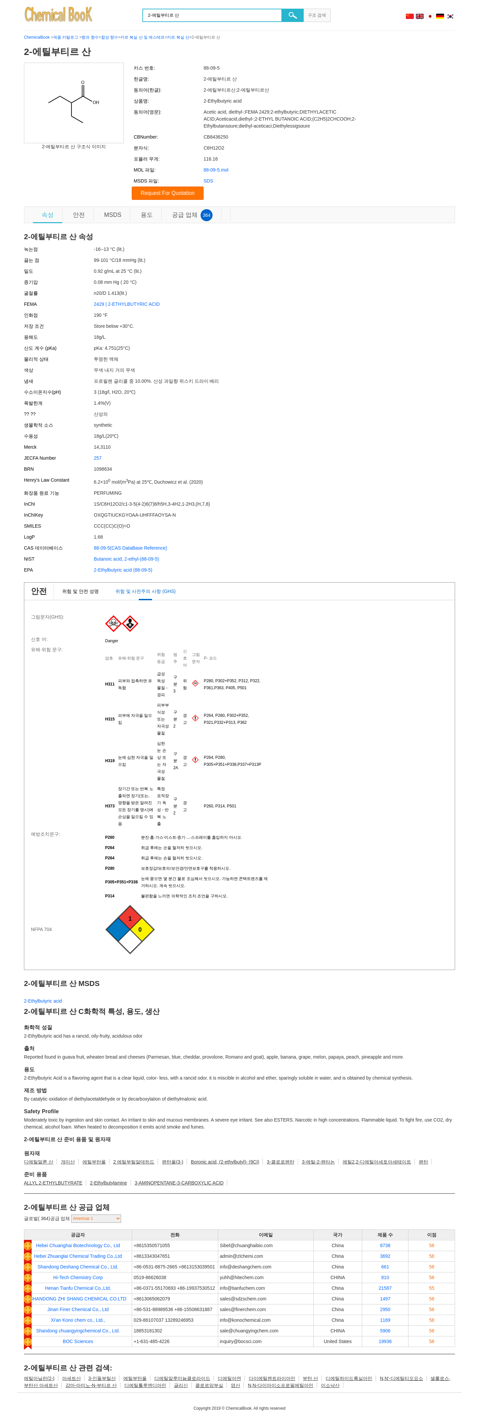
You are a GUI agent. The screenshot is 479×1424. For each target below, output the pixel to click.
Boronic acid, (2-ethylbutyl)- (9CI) (225, 1162)
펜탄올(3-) (172, 1162)
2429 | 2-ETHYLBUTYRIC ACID (127, 304)
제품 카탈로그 (65, 37)
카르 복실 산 (178, 37)
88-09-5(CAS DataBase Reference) (130, 548)
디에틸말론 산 (38, 1162)
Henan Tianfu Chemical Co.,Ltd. (78, 1288)
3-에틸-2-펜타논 (318, 1162)
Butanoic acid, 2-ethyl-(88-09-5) (126, 559)
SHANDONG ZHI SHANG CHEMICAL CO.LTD (78, 1298)
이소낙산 (330, 1385)
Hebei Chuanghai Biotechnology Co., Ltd (78, 1245)
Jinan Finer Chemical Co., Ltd (77, 1309)
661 (385, 1266)
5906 (385, 1330)
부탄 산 (310, 1378)
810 (385, 1277)
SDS (208, 181)
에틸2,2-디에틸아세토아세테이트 (377, 1162)
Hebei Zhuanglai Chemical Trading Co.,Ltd (78, 1256)
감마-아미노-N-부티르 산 (91, 1385)
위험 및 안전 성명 (80, 591)
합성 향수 (109, 37)
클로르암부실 (209, 1385)
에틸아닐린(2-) (39, 1378)
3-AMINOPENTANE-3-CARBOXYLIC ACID (179, 1183)
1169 (385, 1320)
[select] (96, 1218)
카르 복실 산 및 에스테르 (142, 37)
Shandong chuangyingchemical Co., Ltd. (78, 1330)
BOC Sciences (78, 1341)
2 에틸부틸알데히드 (134, 1162)
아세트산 (71, 1378)
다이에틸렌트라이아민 (272, 1378)
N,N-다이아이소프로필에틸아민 (280, 1385)
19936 (385, 1341)
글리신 (181, 1385)
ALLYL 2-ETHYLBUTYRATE (53, 1183)
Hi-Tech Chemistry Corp (78, 1277)
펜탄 (423, 1162)
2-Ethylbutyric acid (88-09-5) (123, 570)
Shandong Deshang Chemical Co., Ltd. (78, 1266)
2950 (385, 1309)
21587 (385, 1288)
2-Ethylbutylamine (108, 1183)
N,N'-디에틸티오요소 (401, 1378)
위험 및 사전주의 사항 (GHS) (145, 591)
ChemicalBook (37, 37)
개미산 (68, 1162)
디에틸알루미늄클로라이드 (182, 1378)
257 (97, 458)
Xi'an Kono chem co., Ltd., (78, 1320)
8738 (385, 1245)
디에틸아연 (229, 1378)
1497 (385, 1298)
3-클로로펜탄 (280, 1162)
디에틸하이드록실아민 (349, 1378)
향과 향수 (89, 37)
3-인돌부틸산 (102, 1378)
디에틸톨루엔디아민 (145, 1385)
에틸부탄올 (94, 1162)
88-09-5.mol (216, 170)
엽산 (235, 1385)
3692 (385, 1256)
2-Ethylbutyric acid (43, 1001)
